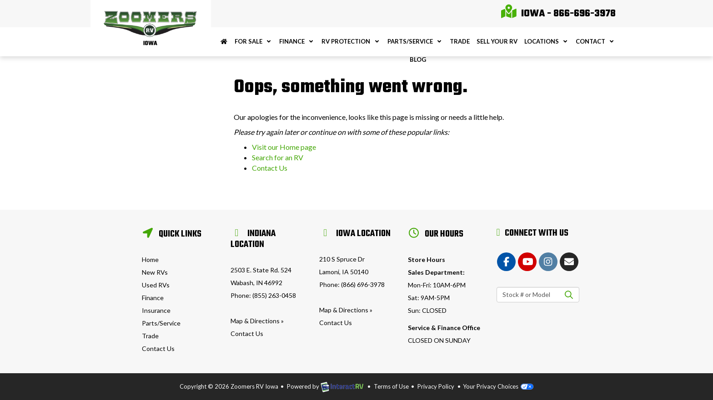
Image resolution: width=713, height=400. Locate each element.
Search (569, 294)
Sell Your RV (497, 41)
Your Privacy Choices (498, 386)
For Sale (253, 41)
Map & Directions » (257, 321)
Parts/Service (415, 41)
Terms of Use (391, 386)
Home (150, 259)
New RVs (155, 272)
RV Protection (350, 41)
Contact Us (269, 167)
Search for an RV (277, 157)
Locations (546, 41)
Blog (418, 59)
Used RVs (156, 285)
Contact (595, 41)
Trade (460, 41)
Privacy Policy (435, 386)
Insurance (156, 310)
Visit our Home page (284, 147)
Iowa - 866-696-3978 (558, 13)
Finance (297, 41)
